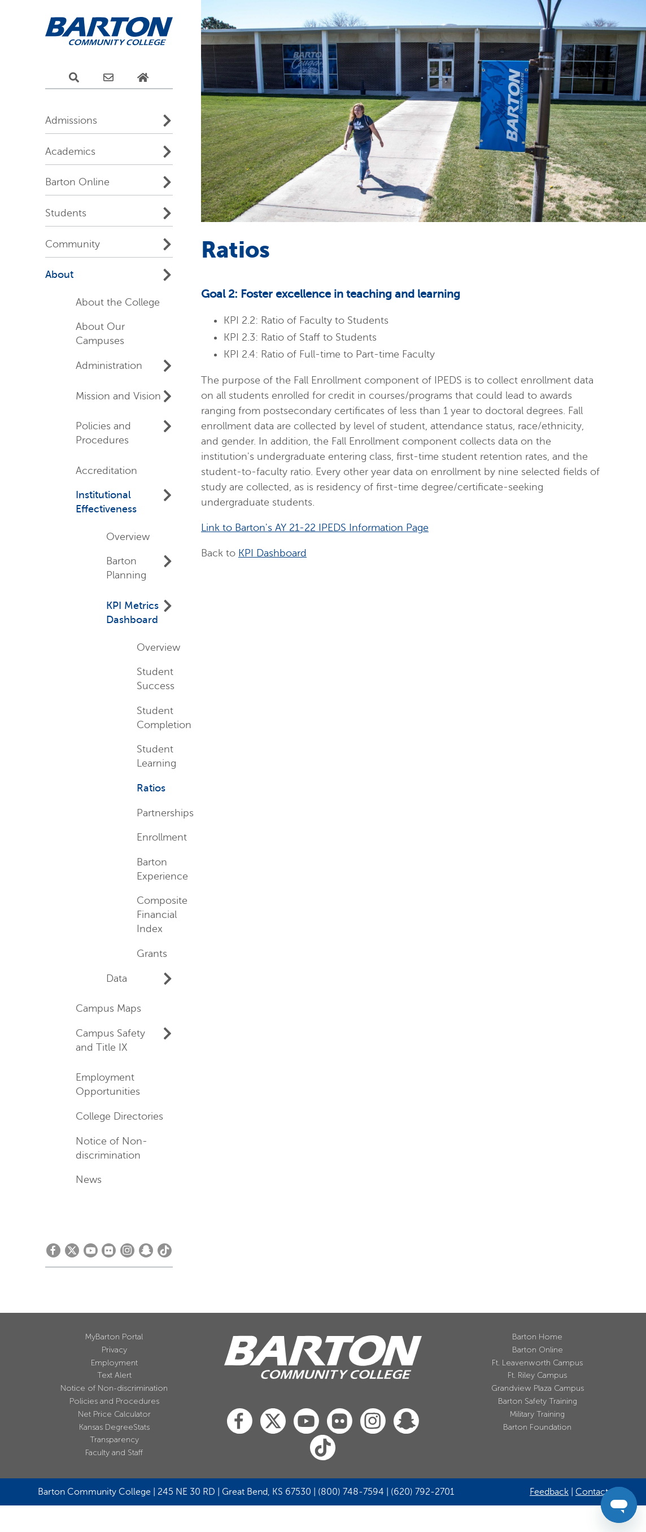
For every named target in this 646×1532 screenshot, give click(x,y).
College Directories (119, 1116)
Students (65, 213)
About (59, 274)
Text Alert (114, 1375)
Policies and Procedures (114, 1401)
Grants (152, 953)
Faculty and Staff (114, 1452)
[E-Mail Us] (108, 78)
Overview (128, 536)
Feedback (549, 1492)
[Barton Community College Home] (109, 31)
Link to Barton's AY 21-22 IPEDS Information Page (315, 527)
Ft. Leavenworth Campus (537, 1363)
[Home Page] (143, 78)
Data (116, 978)
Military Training (537, 1414)
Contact (591, 1492)
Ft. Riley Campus (537, 1375)
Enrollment (162, 837)
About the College (118, 302)
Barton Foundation (537, 1427)
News (89, 1179)
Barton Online (77, 182)
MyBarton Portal (114, 1337)
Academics (70, 151)
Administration (109, 365)
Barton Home (537, 1337)
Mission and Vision (118, 396)
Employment (114, 1363)
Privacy (114, 1350)
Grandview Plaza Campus (537, 1388)
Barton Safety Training (537, 1401)
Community (72, 244)
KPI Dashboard (272, 553)
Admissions (71, 120)
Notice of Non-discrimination (114, 1388)
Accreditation (106, 470)
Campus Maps (108, 1008)
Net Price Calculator (114, 1414)
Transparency (114, 1439)
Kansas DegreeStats (114, 1427)
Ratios (151, 788)
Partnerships (165, 813)
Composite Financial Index (162, 914)
